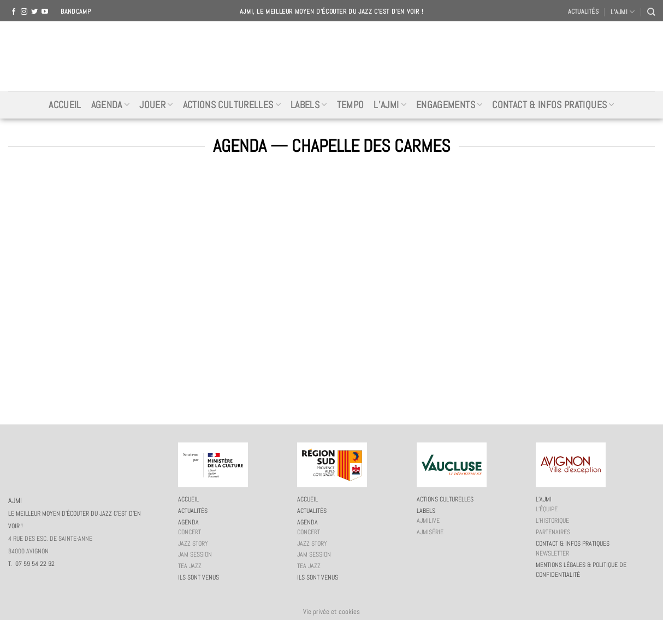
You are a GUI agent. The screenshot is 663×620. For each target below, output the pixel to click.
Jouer (156, 105)
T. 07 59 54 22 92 (31, 564)
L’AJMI (623, 12)
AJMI (331, 56)
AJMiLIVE (428, 520)
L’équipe (547, 509)
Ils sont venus (198, 577)
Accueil (65, 105)
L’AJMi (390, 105)
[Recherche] (651, 11)
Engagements (449, 105)
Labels (309, 105)
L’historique (552, 520)
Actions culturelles (232, 105)
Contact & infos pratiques (553, 105)
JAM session (195, 554)
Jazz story (193, 543)
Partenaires (553, 532)
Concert (189, 532)
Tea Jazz (190, 566)
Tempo (350, 105)
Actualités (583, 11)
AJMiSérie (430, 532)
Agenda (110, 105)
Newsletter (552, 553)
